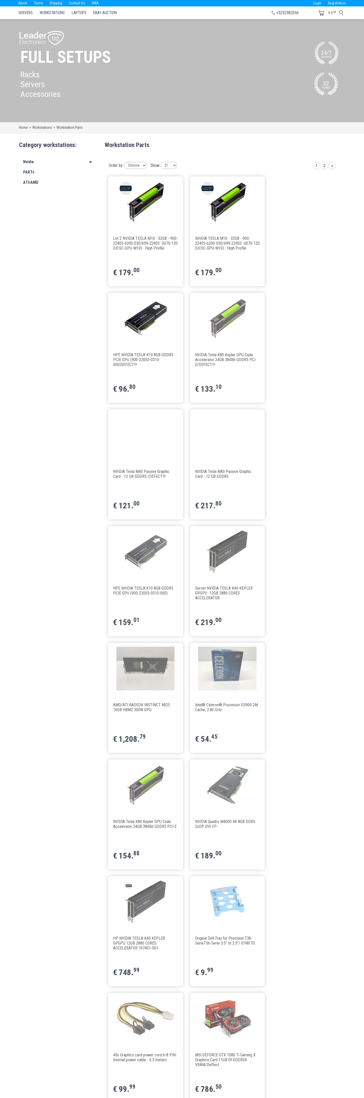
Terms (39, 3)
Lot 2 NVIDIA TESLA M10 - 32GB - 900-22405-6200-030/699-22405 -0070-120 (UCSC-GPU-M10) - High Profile (142, 243)
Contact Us (79, 3)
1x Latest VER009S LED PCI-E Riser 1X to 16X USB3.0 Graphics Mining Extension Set (298, 826)
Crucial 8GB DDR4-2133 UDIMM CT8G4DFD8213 (139, 941)
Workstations (52, 13)
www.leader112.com (53, 1073)
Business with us (145, 1072)
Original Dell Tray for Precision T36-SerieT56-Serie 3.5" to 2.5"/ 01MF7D (221, 707)
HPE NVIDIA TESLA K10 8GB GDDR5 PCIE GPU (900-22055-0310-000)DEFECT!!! (299, 243)
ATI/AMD (30, 182)
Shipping (57, 3)
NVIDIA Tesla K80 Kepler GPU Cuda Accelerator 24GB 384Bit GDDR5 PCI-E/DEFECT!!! (142, 360)
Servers (26, 13)
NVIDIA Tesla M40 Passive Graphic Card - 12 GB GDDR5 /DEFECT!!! (219, 357)
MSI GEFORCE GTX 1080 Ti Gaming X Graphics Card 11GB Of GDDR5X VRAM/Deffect (143, 826)
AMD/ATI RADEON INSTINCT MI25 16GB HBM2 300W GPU (297, 474)
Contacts (139, 1044)
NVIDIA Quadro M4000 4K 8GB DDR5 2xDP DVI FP (299, 591)
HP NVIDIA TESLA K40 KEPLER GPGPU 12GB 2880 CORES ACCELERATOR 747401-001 (139, 710)
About (23, 3)
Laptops (79, 13)
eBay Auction (105, 13)
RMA (97, 3)
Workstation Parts (70, 127)
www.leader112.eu (82, 1073)
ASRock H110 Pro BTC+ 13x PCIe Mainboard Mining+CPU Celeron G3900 (219, 943)
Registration (336, 3)
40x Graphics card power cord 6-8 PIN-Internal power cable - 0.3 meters (296, 710)
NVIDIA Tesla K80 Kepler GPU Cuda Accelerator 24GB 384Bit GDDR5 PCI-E (220, 593)
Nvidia (28, 161)
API (135, 1065)
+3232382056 (287, 12)
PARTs (28, 172)
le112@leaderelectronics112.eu (61, 1067)
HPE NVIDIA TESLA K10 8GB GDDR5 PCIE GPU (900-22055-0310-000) (143, 474)
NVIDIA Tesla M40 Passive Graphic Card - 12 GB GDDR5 (297, 357)
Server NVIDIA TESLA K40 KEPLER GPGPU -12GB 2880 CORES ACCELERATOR (220, 476)
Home (23, 127)
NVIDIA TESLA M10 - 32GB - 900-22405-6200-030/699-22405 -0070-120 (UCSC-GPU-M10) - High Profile (220, 243)
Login (317, 3)
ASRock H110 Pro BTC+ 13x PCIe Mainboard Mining (297, 941)
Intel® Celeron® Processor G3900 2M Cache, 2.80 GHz (141, 591)
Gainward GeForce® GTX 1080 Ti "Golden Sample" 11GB (218, 824)
